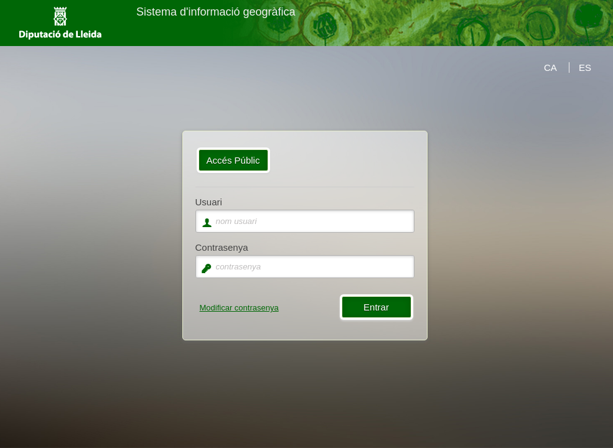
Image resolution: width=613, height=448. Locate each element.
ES (585, 67)
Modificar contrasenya (239, 307)
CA (550, 67)
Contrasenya (221, 247)
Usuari (208, 202)
